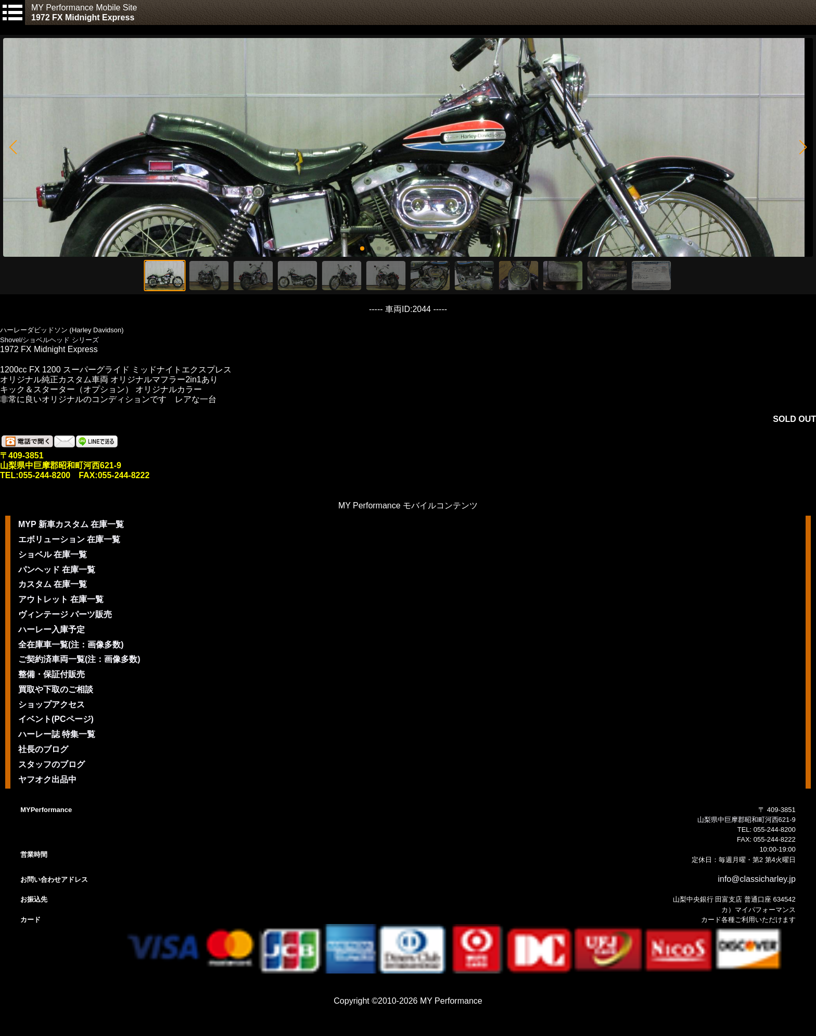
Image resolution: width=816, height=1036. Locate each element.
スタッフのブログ (51, 764)
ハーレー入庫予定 (51, 629)
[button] (12, 147)
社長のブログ (43, 749)
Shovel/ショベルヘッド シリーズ (49, 340)
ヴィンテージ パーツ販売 (65, 614)
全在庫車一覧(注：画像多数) (71, 644)
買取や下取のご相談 (55, 689)
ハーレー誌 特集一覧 (56, 734)
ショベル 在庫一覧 (52, 554)
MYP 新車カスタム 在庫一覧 (71, 524)
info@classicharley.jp (756, 879)
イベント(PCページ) (56, 719)
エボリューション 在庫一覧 (69, 539)
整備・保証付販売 (51, 674)
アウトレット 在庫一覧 (61, 599)
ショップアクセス (51, 704)
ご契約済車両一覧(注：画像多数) (79, 659)
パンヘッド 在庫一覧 (56, 569)
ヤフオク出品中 (47, 779)
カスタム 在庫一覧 (52, 584)
